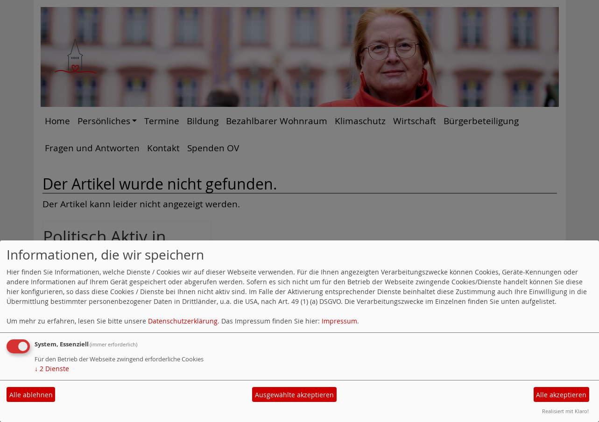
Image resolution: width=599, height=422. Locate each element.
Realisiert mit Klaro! (565, 411)
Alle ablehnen (31, 394)
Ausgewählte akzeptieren (294, 394)
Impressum (339, 320)
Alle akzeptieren (561, 394)
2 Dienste (52, 368)
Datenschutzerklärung (183, 320)
